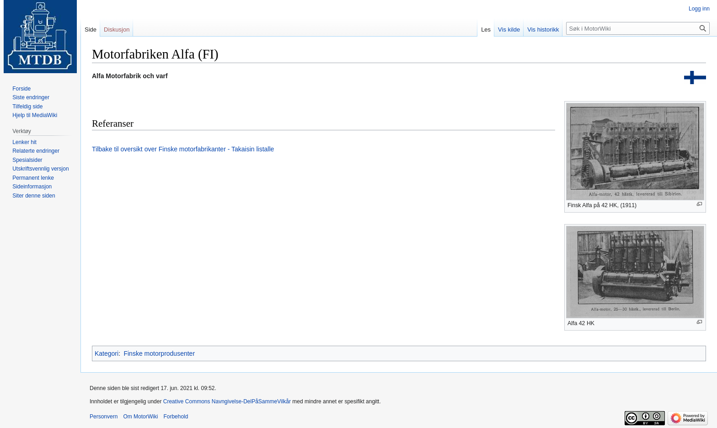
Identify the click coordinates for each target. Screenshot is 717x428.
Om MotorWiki (140, 416)
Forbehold (175, 416)
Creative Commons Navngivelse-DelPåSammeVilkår (227, 401)
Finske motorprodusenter (159, 353)
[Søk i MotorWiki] (638, 28)
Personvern (104, 416)
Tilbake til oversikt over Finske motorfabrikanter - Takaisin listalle (183, 149)
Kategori (106, 353)
